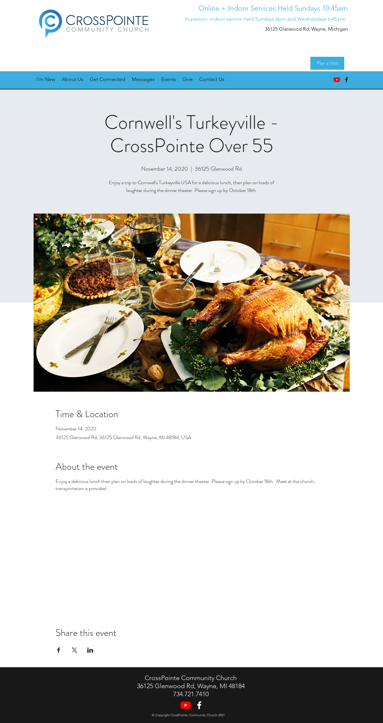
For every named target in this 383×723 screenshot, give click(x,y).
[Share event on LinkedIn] (90, 650)
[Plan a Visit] (327, 63)
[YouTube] (337, 79)
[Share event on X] (74, 650)
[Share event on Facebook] (59, 650)
